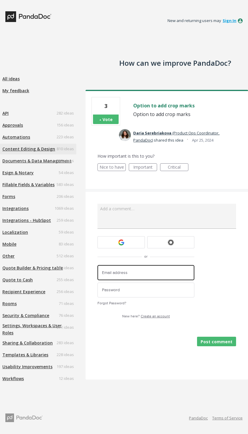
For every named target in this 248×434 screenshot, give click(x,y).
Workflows (13, 378)
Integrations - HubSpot (26, 220)
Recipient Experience (23, 291)
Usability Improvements (27, 366)
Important (145, 167)
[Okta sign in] (171, 242)
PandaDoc (198, 418)
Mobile (9, 244)
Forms (8, 196)
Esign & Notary (18, 173)
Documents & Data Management (37, 161)
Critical (178, 167)
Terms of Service (227, 418)
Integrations (15, 208)
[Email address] (145, 272)
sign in (229, 20)
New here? (146, 316)
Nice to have (113, 167)
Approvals (12, 125)
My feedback (15, 90)
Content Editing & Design (28, 149)
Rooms (9, 303)
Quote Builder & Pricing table (32, 268)
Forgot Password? (111, 303)
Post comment (216, 341)
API (5, 113)
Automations (16, 137)
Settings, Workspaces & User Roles (32, 329)
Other (8, 256)
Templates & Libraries (25, 355)
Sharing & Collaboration (27, 343)
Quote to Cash (17, 280)
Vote (108, 119)
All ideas (11, 79)
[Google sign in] (121, 242)
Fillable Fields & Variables (28, 184)
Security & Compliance (25, 315)
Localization (15, 232)
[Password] (145, 290)
